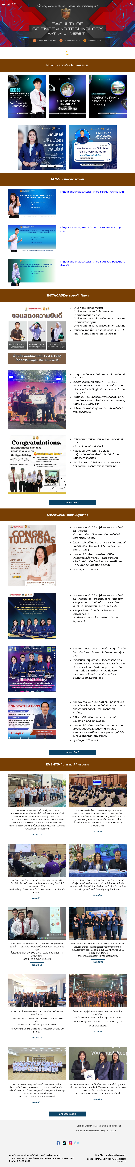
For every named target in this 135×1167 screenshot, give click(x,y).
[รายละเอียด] (37, 835)
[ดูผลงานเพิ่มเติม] (72, 503)
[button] (3, 4)
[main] (67, 65)
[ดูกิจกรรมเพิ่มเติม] (67, 1114)
